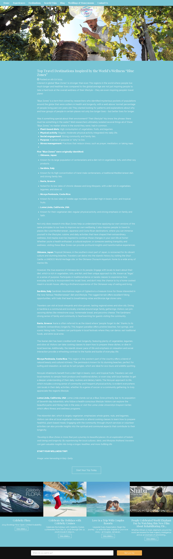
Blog (62, 3)
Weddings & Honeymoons (81, 3)
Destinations (35, 3)
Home (6, 3)
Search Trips (50, 3)
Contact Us (102, 3)
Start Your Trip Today (86, 470)
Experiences (19, 3)
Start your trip (129, 553)
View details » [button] (21, 529)
